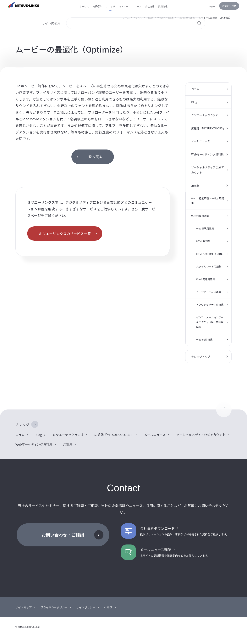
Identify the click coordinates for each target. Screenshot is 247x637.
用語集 (195, 186)
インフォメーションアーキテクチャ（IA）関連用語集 (210, 322)
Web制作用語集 (200, 216)
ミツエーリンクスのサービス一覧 (65, 233)
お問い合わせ (229, 5)
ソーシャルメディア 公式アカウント (207, 169)
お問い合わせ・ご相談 (63, 535)
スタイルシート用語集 (208, 266)
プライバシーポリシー (54, 607)
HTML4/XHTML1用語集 (209, 254)
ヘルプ (108, 607)
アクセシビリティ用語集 (210, 304)
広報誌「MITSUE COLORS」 (208, 128)
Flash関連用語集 (205, 279)
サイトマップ (23, 607)
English (212, 7)
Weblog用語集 (204, 339)
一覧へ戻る (93, 156)
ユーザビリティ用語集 (208, 292)
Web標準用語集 (205, 228)
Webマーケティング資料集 (207, 154)
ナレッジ (22, 424)
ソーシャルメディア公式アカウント (201, 434)
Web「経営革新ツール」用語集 (207, 200)
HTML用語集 (203, 241)
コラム (195, 89)
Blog (194, 102)
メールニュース (200, 141)
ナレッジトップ (200, 356)
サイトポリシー (85, 607)
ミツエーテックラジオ (204, 115)
